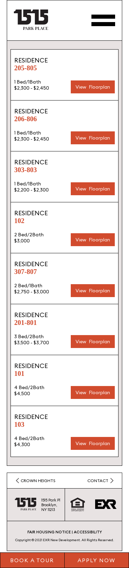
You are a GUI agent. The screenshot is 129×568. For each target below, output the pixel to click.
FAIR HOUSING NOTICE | (50, 532)
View (81, 87)
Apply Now (96, 560)
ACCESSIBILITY (88, 532)
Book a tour (32, 560)
